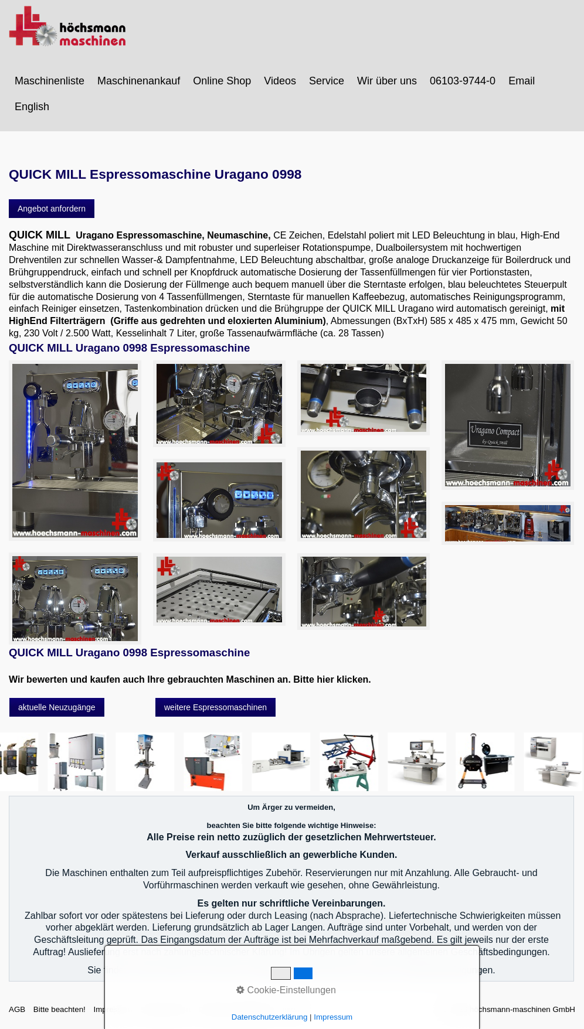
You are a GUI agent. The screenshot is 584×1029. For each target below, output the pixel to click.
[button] (51, 208)
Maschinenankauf (138, 81)
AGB (17, 1009)
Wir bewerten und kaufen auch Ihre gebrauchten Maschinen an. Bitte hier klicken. (190, 679)
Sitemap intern (165, 1009)
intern (292, 1009)
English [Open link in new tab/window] (32, 107)
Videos (280, 81)
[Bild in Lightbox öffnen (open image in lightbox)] (75, 450)
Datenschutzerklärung (237, 1009)
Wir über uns (387, 81)
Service (326, 81)
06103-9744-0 (462, 81)
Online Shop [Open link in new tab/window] (222, 81)
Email (521, 81)
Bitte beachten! (59, 1009)
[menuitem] (50, 81)
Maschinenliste (49, 81)
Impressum (112, 1009)
